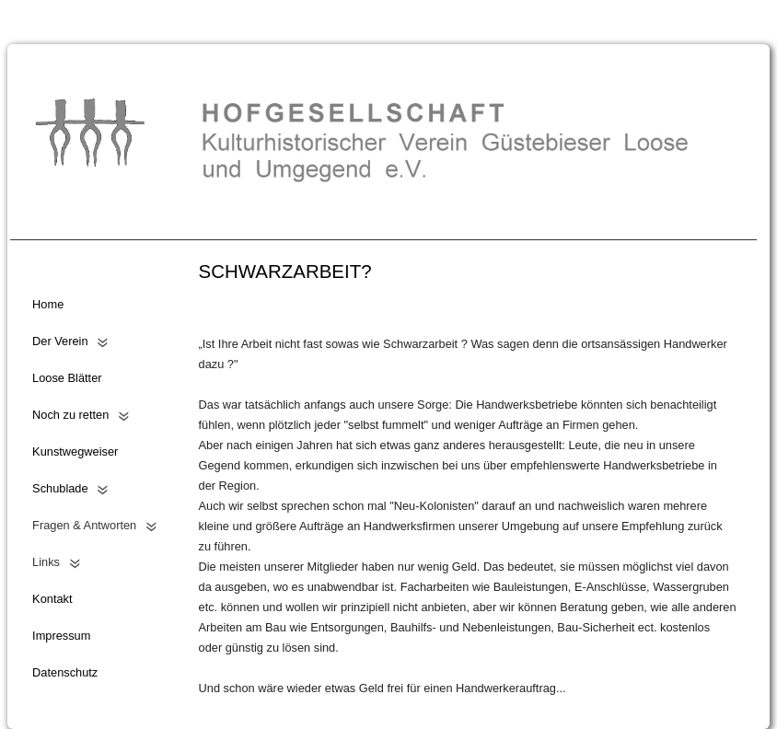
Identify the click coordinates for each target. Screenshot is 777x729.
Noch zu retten (70, 415)
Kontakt (52, 599)
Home (48, 304)
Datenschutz (65, 672)
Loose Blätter (66, 378)
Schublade (59, 488)
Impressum (61, 635)
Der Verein (59, 341)
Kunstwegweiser (75, 451)
